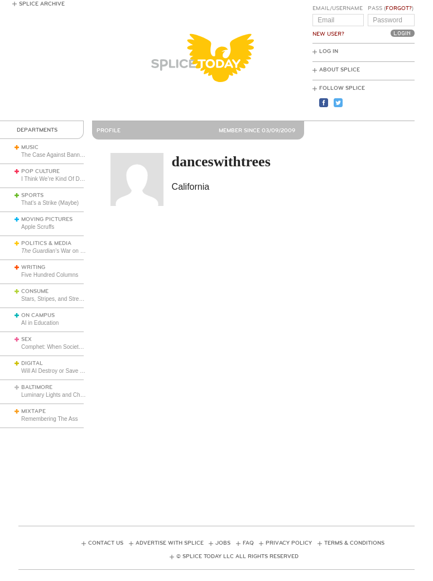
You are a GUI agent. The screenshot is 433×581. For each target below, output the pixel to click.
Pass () (390, 8)
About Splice (339, 69)
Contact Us (105, 543)
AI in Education (40, 323)
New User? (328, 34)
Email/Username (337, 8)
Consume (35, 291)
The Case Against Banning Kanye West (70, 155)
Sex (26, 339)
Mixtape (33, 411)
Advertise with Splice (170, 543)
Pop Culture (40, 171)
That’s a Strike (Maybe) (50, 203)
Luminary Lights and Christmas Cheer (68, 395)
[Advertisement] (221, 466)
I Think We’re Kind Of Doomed (59, 179)
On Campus (38, 315)
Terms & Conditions (354, 543)
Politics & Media (46, 243)
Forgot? (399, 8)
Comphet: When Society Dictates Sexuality (74, 347)
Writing (33, 267)
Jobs (222, 543)
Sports (32, 195)
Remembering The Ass (49, 419)
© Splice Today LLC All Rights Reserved (237, 556)
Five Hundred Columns (49, 275)
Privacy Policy (289, 543)
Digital (32, 363)
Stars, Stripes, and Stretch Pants (61, 299)
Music (30, 147)
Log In (328, 51)
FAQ (248, 543)
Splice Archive (42, 4)
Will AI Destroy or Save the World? (64, 371)
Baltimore (36, 387)
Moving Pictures (47, 219)
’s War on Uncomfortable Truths (77, 251)
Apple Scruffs (37, 227)
